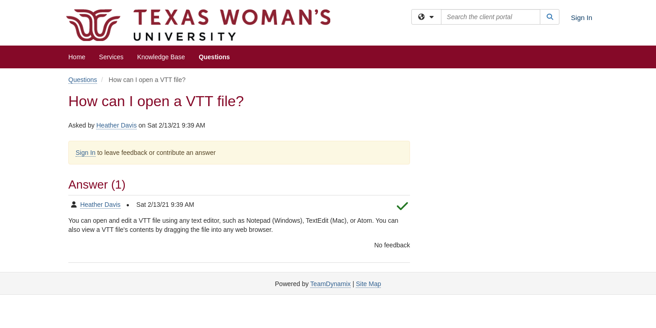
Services (111, 57)
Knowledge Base (161, 57)
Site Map (368, 283)
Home (76, 57)
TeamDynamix (330, 283)
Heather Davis (116, 125)
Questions (214, 57)
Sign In (581, 17)
